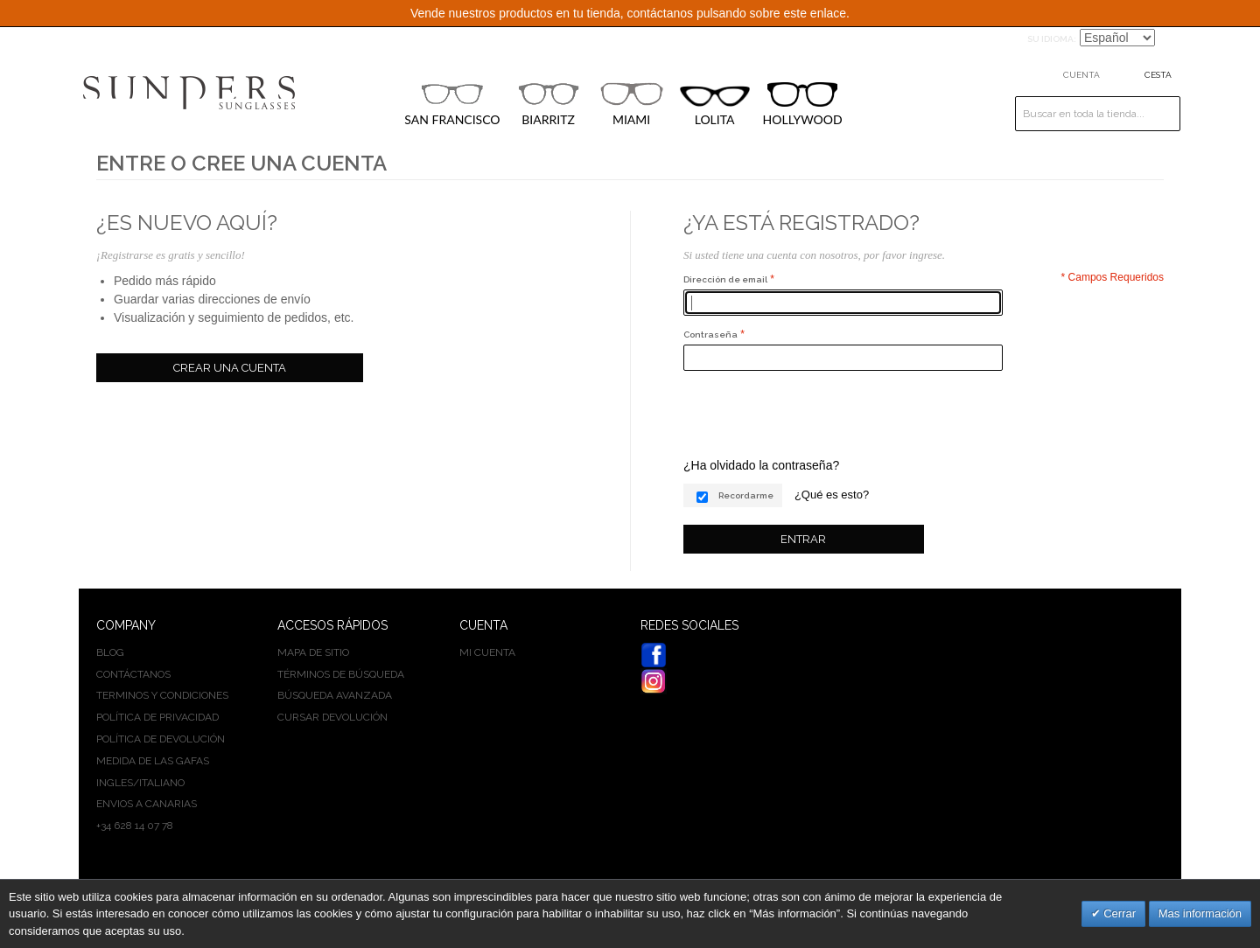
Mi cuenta (487, 652)
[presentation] (816, 414)
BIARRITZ (549, 104)
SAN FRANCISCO (452, 104)
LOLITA (715, 106)
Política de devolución (160, 739)
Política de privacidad (157, 717)
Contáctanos (133, 674)
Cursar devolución (332, 717)
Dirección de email (725, 279)
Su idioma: (1051, 39)
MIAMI (632, 104)
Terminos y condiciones (162, 695)
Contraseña (710, 334)
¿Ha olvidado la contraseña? (761, 465)
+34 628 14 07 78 (134, 825)
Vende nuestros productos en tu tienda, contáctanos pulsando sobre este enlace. (630, 13)
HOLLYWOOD (803, 104)
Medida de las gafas (152, 761)
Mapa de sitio (313, 652)
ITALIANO (162, 783)
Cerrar (1118, 913)
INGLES (114, 783)
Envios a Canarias (146, 804)
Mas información (1200, 913)
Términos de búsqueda (340, 674)
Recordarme (746, 495)
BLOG (110, 652)
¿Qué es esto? (831, 494)
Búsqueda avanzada (334, 695)
